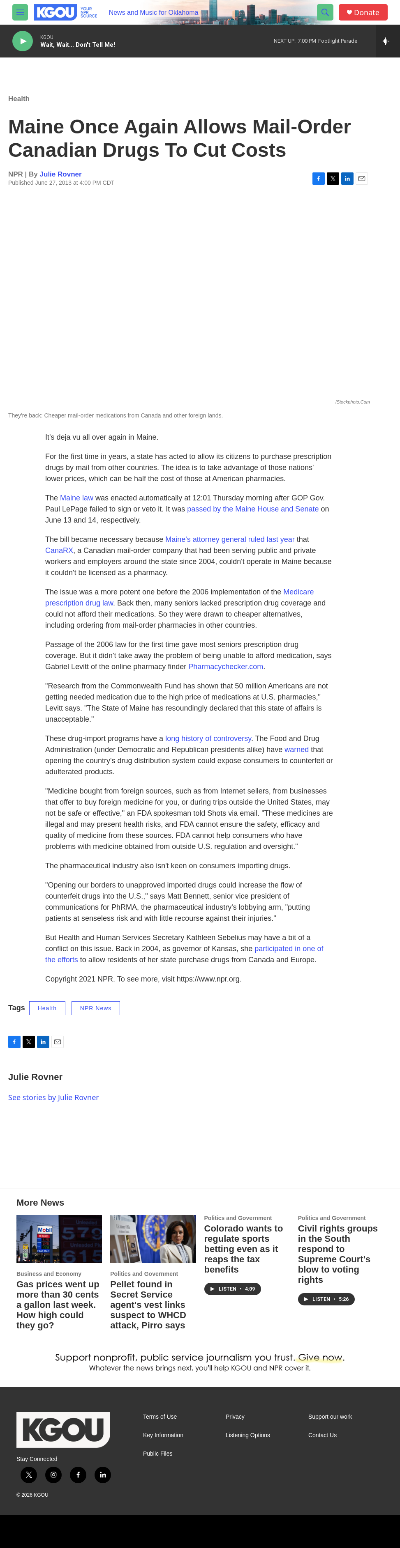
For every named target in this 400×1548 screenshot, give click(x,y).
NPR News (95, 1008)
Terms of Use (160, 1417)
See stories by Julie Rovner (53, 1097)
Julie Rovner (61, 174)
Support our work (330, 1417)
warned (296, 749)
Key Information (163, 1435)
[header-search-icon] (325, 12)
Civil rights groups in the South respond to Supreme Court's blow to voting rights (338, 1254)
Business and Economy (48, 1274)
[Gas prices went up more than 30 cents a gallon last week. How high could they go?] (59, 1239)
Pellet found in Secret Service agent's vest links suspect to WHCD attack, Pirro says (148, 1304)
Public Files (158, 1454)
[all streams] (388, 41)
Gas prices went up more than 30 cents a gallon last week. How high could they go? (57, 1304)
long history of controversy (208, 738)
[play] (22, 41)
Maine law (76, 498)
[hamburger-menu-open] (20, 12)
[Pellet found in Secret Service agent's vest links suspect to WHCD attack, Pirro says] (153, 1239)
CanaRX (59, 550)
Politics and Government (144, 1274)
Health (19, 99)
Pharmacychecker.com (225, 667)
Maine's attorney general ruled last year (230, 539)
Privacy (235, 1417)
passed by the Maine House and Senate (253, 509)
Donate (366, 12)
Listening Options (248, 1435)
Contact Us (322, 1435)
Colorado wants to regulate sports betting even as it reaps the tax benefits (243, 1249)
